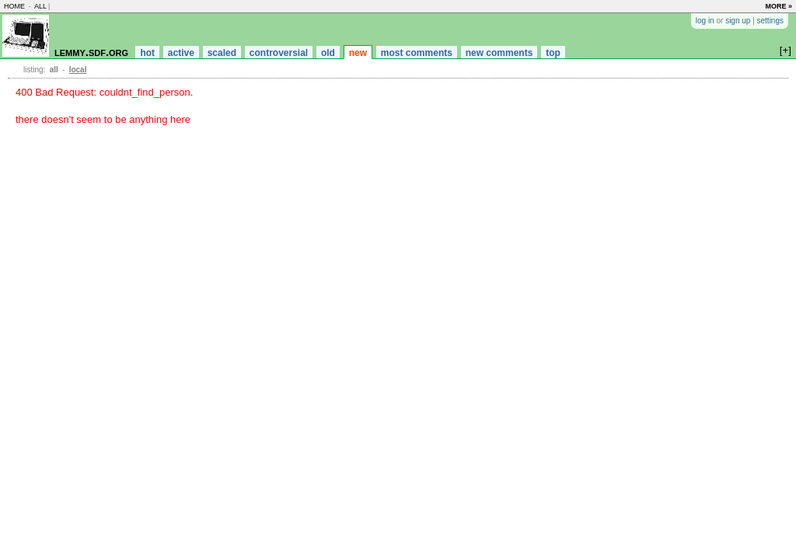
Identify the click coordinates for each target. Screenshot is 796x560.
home (14, 6)
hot (147, 52)
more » (778, 6)
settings (770, 20)
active (181, 52)
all (40, 6)
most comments (416, 52)
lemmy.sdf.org (91, 51)
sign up (737, 20)
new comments (499, 52)
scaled (222, 52)
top (553, 52)
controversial (279, 52)
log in (705, 20)
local (78, 69)
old (328, 52)
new (358, 52)
